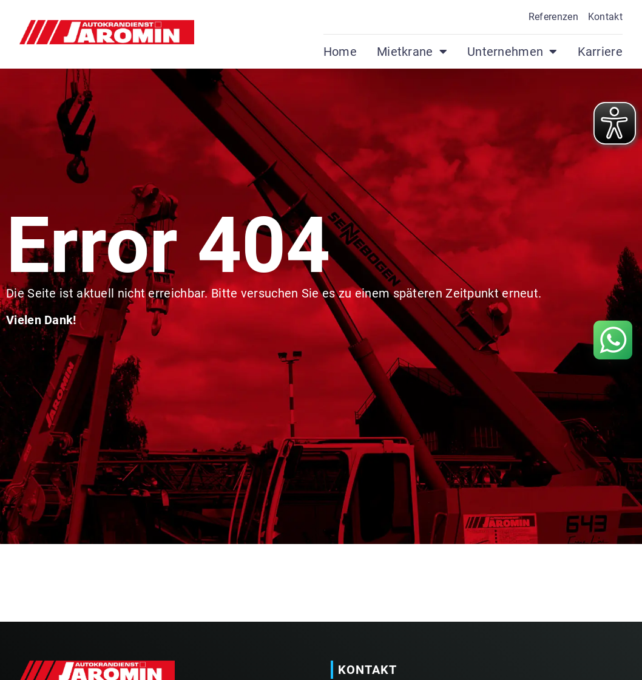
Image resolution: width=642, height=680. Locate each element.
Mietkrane (412, 51)
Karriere (600, 51)
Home (340, 51)
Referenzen (553, 16)
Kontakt (605, 16)
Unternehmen (512, 51)
